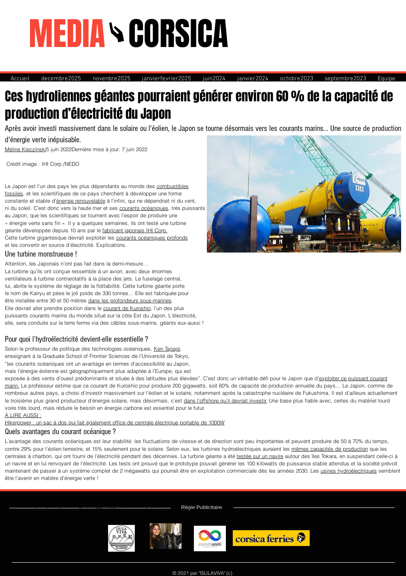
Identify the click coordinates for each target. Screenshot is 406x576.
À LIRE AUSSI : (23, 415)
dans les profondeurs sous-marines (130, 300)
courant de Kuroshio (127, 308)
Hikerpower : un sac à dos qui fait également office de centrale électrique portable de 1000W (115, 422)
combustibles (173, 186)
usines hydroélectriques (349, 470)
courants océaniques (143, 208)
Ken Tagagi (167, 348)
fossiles (14, 193)
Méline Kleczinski (25, 149)
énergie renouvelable (80, 200)
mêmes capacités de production (329, 448)
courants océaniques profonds (152, 237)
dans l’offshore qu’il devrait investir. (225, 400)
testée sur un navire (260, 456)
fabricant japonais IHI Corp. (135, 230)
